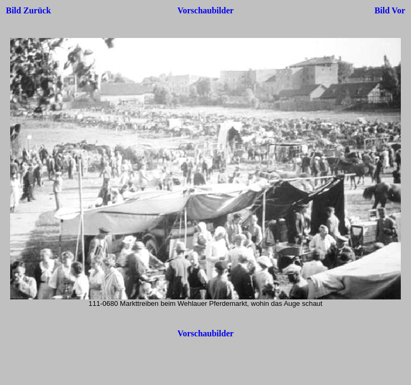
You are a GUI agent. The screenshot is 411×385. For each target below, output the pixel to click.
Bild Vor (390, 10)
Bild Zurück (28, 10)
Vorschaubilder (205, 10)
